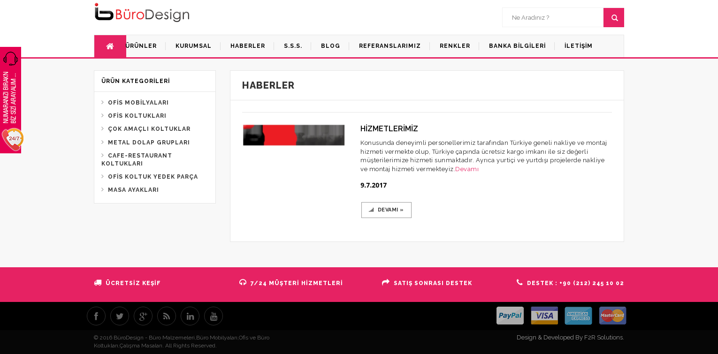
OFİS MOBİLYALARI (138, 102)
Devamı (467, 169)
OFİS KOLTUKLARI (137, 116)
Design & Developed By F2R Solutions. (570, 337)
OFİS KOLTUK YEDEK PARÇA (153, 176)
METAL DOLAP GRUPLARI (149, 142)
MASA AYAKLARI (133, 190)
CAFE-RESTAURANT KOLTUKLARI (136, 159)
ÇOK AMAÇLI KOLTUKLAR (149, 129)
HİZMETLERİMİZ (389, 128)
